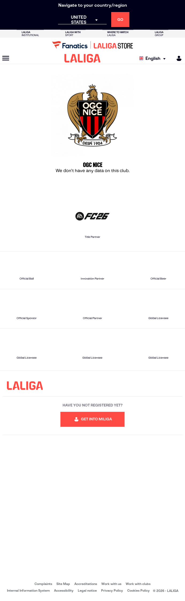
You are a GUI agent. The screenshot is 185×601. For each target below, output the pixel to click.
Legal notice (87, 590)
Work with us (111, 584)
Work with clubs (138, 584)
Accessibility (64, 590)
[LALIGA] (82, 58)
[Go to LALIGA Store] (92, 45)
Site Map (63, 584)
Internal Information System (28, 590)
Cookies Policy (138, 590)
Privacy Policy (112, 590)
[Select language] (153, 58)
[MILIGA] (177, 58)
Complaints (43, 584)
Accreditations (85, 584)
